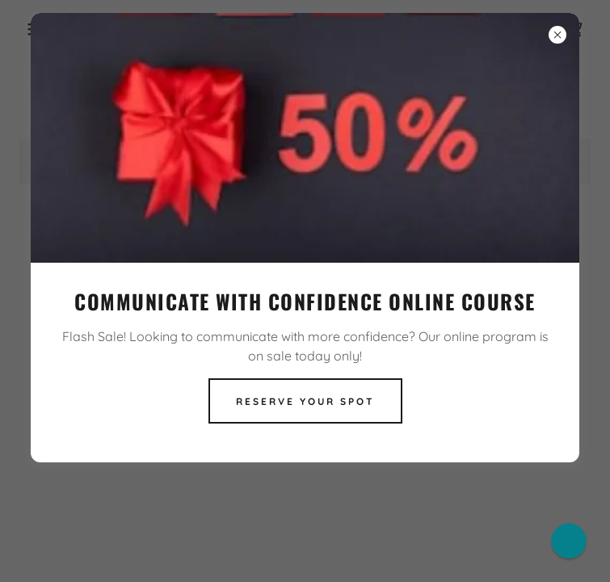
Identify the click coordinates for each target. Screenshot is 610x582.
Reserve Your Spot (305, 401)
